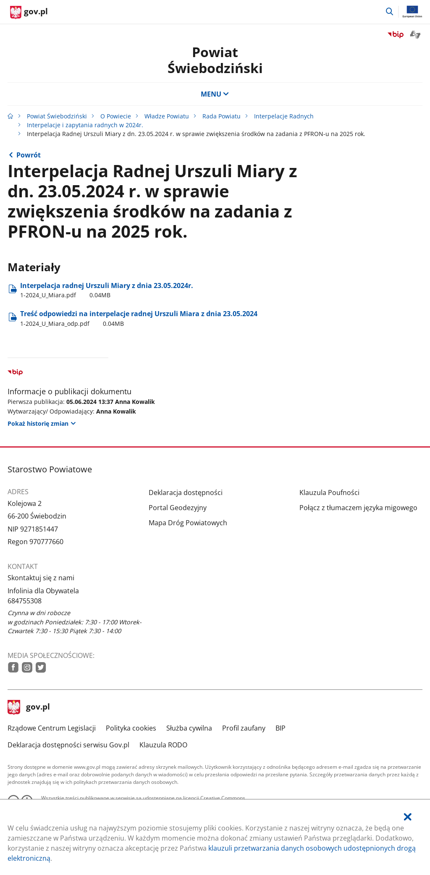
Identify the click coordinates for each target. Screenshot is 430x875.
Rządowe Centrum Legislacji (52, 728)
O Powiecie (115, 116)
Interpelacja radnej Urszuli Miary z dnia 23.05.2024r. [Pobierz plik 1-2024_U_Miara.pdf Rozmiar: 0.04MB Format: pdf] (106, 290)
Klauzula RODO (163, 744)
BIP (280, 728)
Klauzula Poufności (329, 492)
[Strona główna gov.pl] (29, 12)
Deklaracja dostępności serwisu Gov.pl (68, 744)
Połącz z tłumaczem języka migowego (358, 507)
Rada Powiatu (221, 116)
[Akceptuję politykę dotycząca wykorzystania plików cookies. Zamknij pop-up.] (408, 817)
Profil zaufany (243, 728)
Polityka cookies (131, 728)
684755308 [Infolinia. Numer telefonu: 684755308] (25, 600)
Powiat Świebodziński (215, 60)
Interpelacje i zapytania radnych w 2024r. (85, 125)
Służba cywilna (189, 728)
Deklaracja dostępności (186, 492)
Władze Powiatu (166, 116)
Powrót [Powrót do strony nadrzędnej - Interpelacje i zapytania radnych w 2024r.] (28, 155)
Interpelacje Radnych (284, 116)
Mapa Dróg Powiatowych (188, 522)
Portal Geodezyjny (178, 507)
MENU (215, 94)
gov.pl (29, 707)
